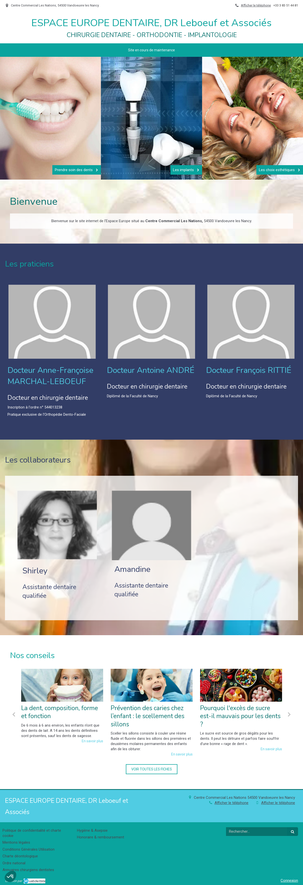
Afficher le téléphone (256, 5)
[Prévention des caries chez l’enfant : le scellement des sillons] (152, 685)
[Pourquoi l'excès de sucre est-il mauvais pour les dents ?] (241, 685)
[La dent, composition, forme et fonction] (62, 685)
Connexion (289, 880)
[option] (62, 706)
